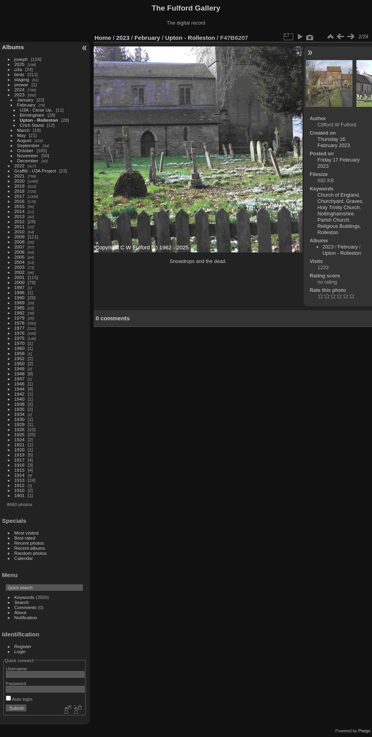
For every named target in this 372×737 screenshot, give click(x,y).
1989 (19, 302)
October (25, 150)
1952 (19, 358)
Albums (13, 47)
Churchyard (330, 201)
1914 (19, 475)
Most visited (26, 532)
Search (21, 602)
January (25, 99)
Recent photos (29, 542)
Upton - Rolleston (39, 120)
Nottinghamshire (335, 214)
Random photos (30, 553)
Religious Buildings (338, 226)
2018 (19, 191)
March (23, 130)
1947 (19, 378)
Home (102, 37)
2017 (19, 196)
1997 (19, 287)
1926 (19, 429)
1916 (19, 464)
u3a (18, 69)
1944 (19, 388)
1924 (19, 439)
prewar (21, 84)
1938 (19, 404)
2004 (19, 262)
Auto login (19, 698)
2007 (19, 246)
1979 (19, 317)
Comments (25, 607)
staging (21, 79)
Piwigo (364, 730)
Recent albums (29, 548)
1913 (19, 480)
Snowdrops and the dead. (197, 261)
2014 (19, 211)
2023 (19, 94)
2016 (19, 201)
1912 (19, 485)
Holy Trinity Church (338, 207)
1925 (19, 434)
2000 (19, 282)
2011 (19, 226)
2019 (19, 185)
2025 (19, 64)
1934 (19, 414)
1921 (19, 444)
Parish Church (333, 220)
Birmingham (32, 114)
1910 (19, 490)
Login (20, 651)
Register (23, 646)
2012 (19, 221)
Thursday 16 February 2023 (333, 142)
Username (16, 668)
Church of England (338, 195)
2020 (19, 180)
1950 (19, 363)
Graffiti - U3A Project (35, 170)
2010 (19, 231)
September (28, 145)
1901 (19, 495)
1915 (19, 469)
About (20, 612)
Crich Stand (32, 125)
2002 (19, 272)
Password (16, 683)
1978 (19, 322)
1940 (19, 398)
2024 (19, 89)
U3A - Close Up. (36, 109)
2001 (19, 277)
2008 (19, 241)
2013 (19, 216)
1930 (19, 419)
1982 (19, 312)
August (24, 140)
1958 (19, 353)
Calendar (23, 558)
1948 (19, 373)
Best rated (25, 537)
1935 (19, 409)
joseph (21, 59)
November (27, 155)
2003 (19, 267)
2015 (19, 206)
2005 (19, 256)
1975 (19, 338)
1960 (19, 348)
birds (19, 74)
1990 (19, 297)
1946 (19, 383)
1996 (19, 292)
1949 (19, 368)
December (27, 160)
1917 (19, 459)
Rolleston (327, 232)
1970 (19, 343)
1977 (19, 327)
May (21, 135)
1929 (19, 424)
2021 (19, 175)
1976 (19, 333)
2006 (19, 251)
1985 (19, 307)
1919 (19, 454)
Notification (25, 617)
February (26, 104)
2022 (19, 165)
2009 (19, 236)
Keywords (24, 597)
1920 (19, 449)
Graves (354, 201)
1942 (19, 393)
